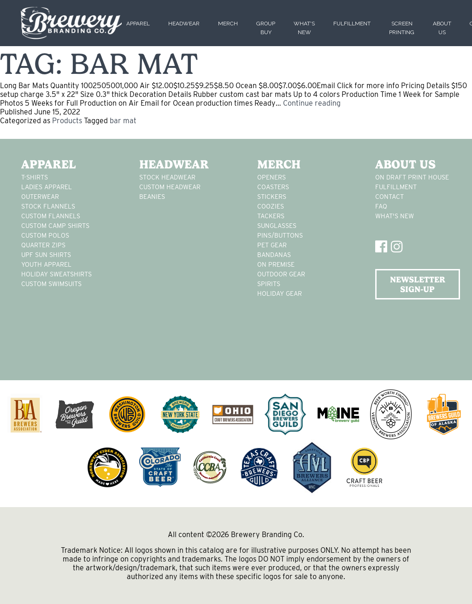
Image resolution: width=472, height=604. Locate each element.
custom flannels (50, 216)
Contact (389, 196)
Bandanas (274, 254)
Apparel (138, 23)
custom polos (45, 235)
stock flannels (48, 206)
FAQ (381, 206)
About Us (405, 164)
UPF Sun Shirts (46, 254)
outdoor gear (281, 274)
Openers (271, 177)
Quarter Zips (43, 245)
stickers (271, 196)
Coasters (273, 187)
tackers (270, 216)
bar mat (123, 120)
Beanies (152, 196)
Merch (228, 23)
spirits (268, 283)
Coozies (270, 206)
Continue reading (312, 103)
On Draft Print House (412, 177)
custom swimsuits (51, 283)
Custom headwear (170, 187)
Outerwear (40, 196)
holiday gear (279, 293)
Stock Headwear (167, 177)
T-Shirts (34, 177)
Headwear (184, 23)
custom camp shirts (55, 225)
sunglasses (276, 225)
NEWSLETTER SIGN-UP (417, 284)
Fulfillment (352, 23)
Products (67, 120)
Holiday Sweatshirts (56, 274)
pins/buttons (280, 235)
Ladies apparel (46, 187)
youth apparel (46, 264)
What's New (394, 216)
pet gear (272, 245)
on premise (276, 264)
